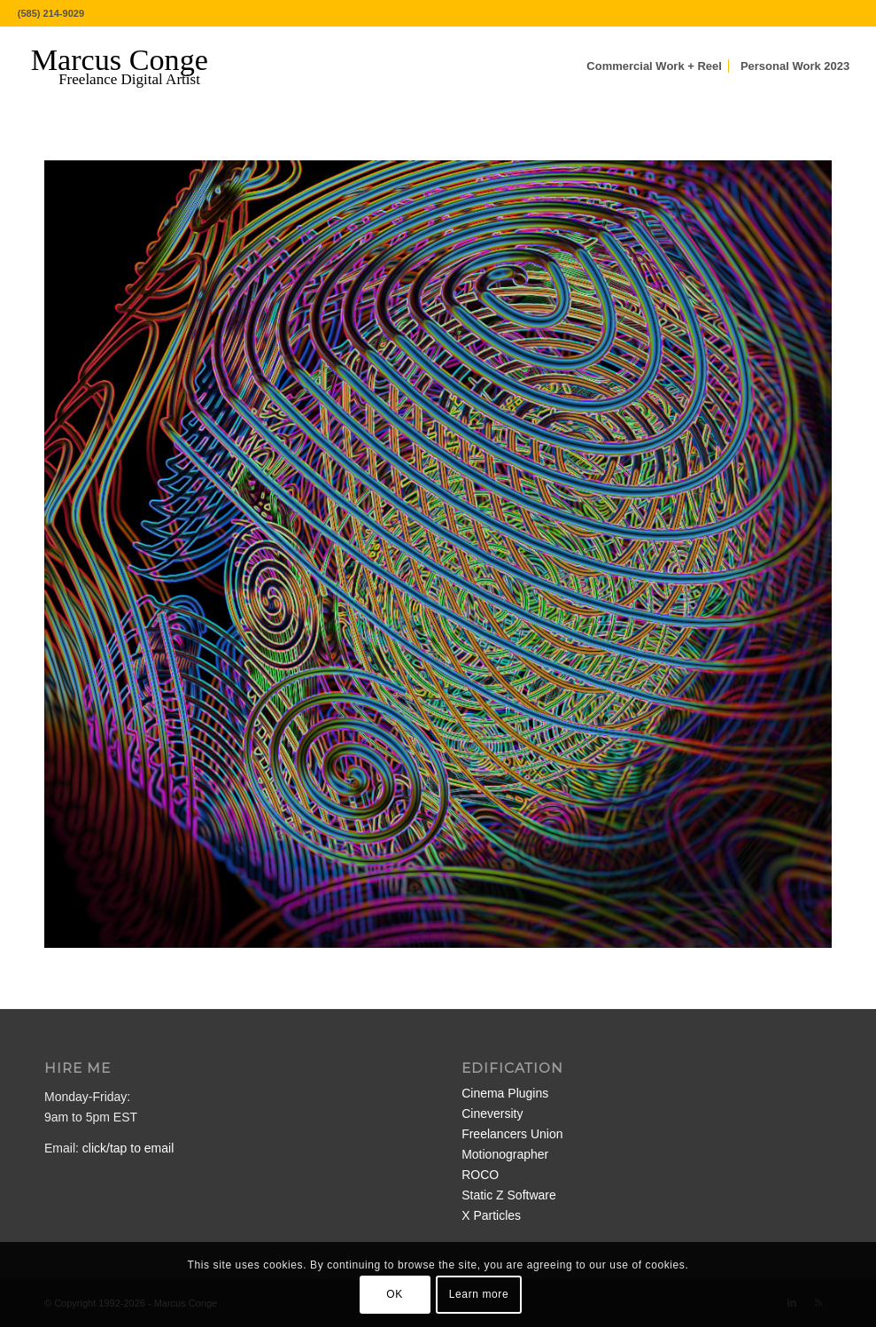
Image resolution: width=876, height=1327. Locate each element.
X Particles (491, 1215)
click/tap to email (128, 1148)
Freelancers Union (511, 1134)
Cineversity (492, 1113)
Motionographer (504, 1154)
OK (394, 1294)
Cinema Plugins (504, 1093)
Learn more (478, 1294)
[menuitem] (654, 66)
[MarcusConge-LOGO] (133, 66)
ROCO (480, 1175)
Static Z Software (508, 1195)
